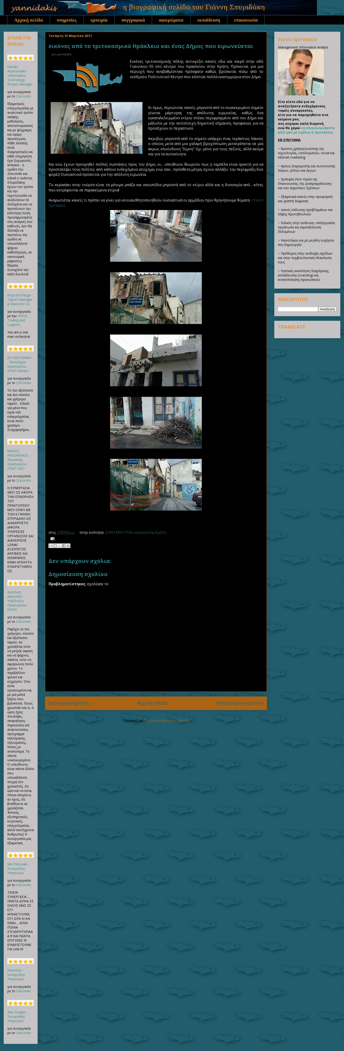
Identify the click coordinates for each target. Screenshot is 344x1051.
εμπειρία (99, 20)
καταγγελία (143, 532)
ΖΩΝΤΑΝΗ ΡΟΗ (118, 532)
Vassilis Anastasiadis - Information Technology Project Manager (19, 75)
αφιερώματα (171, 20)
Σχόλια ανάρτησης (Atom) (166, 720)
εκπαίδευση (208, 20)
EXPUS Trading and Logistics (17, 320)
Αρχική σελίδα (28, 20)
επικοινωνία (246, 20)
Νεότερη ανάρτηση (69, 703)
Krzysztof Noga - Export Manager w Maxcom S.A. (20, 299)
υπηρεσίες (67, 20)
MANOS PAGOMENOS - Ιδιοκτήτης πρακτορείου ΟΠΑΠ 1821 (18, 460)
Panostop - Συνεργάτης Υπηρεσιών (16, 974)
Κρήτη (160, 532)
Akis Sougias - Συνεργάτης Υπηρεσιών (17, 1016)
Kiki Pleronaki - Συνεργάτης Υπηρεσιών (18, 868)
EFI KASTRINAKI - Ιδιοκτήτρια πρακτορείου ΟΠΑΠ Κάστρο (20, 364)
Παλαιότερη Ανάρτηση (239, 703)
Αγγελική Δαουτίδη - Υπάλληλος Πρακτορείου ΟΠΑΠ (17, 601)
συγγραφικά (133, 20)
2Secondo (23, 96)
